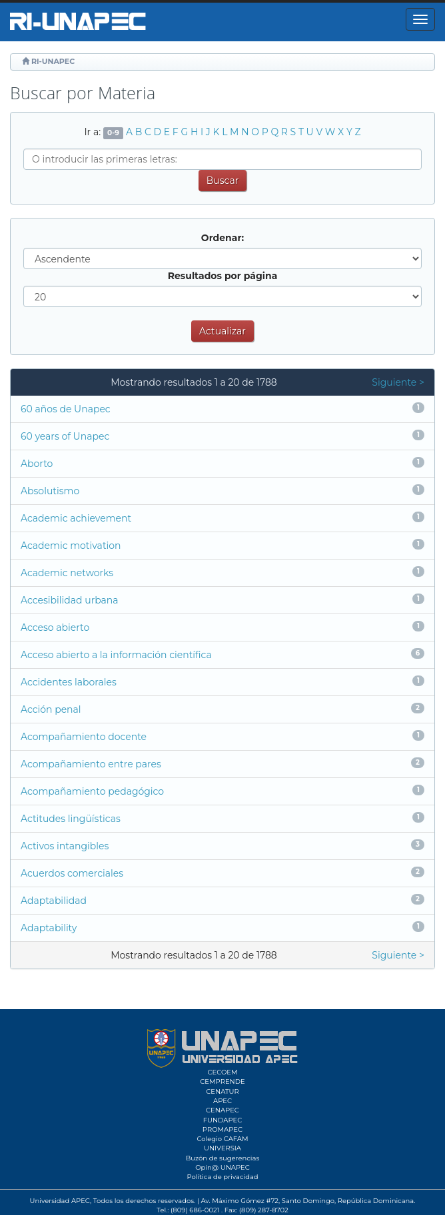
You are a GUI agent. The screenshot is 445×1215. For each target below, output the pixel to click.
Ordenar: (222, 238)
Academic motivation (71, 546)
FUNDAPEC (222, 1120)
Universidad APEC (60, 1200)
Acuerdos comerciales (72, 873)
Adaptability (49, 928)
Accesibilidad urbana (70, 600)
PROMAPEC (222, 1129)
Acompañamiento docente (84, 737)
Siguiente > (398, 382)
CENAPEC (222, 1110)
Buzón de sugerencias (223, 1158)
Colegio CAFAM (222, 1138)
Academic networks (67, 573)
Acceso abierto (55, 627)
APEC (222, 1100)
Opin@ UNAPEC (222, 1167)
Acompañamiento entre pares (91, 764)
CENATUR (222, 1091)
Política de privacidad (222, 1176)
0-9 (113, 133)
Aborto (37, 464)
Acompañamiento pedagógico (92, 791)
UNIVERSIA (222, 1148)
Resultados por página (223, 276)
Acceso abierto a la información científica (116, 655)
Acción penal (51, 709)
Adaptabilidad (54, 901)
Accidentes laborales (69, 682)
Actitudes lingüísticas (71, 819)
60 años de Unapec (66, 409)
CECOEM (222, 1072)
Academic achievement (76, 518)
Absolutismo (50, 491)
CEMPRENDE (222, 1081)
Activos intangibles (65, 846)
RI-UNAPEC (53, 61)
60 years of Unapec (65, 436)
